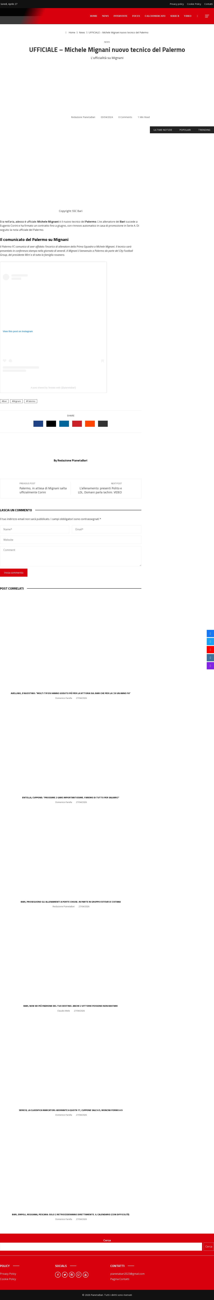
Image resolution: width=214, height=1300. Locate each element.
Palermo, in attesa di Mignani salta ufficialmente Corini (43, 488)
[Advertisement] (107, 87)
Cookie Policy (8, 1279)
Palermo (31, 401)
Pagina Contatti (119, 1279)
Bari (5, 401)
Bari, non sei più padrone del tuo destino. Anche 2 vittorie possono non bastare (70, 1005)
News (107, 42)
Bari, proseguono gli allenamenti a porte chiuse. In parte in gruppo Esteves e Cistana (71, 901)
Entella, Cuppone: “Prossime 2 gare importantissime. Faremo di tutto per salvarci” (70, 797)
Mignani (17, 401)
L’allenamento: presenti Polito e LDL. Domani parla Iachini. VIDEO (98, 488)
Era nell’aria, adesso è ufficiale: (18, 221)
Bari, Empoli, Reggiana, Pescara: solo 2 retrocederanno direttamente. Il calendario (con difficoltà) (70, 1214)
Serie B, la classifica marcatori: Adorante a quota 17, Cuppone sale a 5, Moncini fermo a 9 (70, 1110)
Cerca (107, 1240)
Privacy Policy (8, 1274)
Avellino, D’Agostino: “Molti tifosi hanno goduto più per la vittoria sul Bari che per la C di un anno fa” (70, 693)
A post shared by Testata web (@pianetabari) (53, 387)
